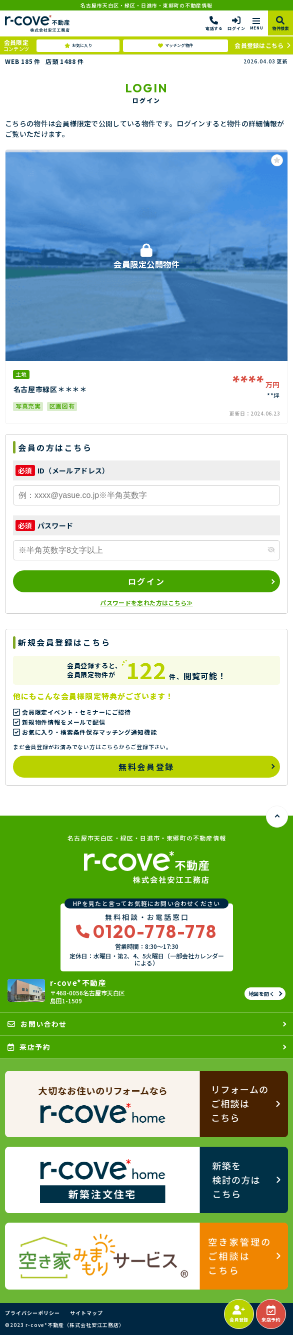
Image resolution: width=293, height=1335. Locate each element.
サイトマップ (86, 1313)
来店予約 (271, 1314)
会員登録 (239, 1314)
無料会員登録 (146, 767)
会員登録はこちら (259, 45)
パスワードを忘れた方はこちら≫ (146, 602)
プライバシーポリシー (32, 1313)
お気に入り (78, 45)
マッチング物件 (175, 45)
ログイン (146, 581)
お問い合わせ (37, 1024)
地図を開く (261, 993)
